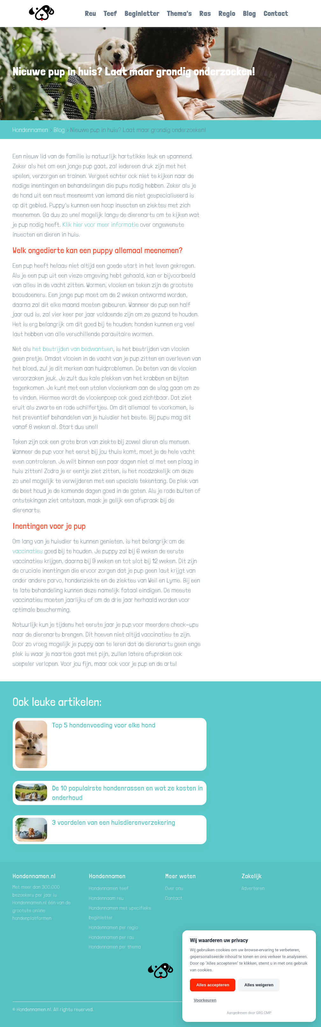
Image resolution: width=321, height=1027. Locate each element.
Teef (110, 13)
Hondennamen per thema (115, 947)
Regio (227, 13)
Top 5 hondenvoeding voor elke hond (104, 725)
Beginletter (142, 13)
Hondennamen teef (109, 888)
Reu (90, 13)
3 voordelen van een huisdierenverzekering (113, 822)
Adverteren (253, 888)
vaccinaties (29, 551)
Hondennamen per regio (113, 927)
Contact (276, 13)
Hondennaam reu (106, 898)
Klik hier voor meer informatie (101, 224)
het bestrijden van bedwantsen (72, 349)
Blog (249, 13)
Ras (205, 13)
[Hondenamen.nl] (50, 13)
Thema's (179, 13)
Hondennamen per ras (112, 937)
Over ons (174, 888)
